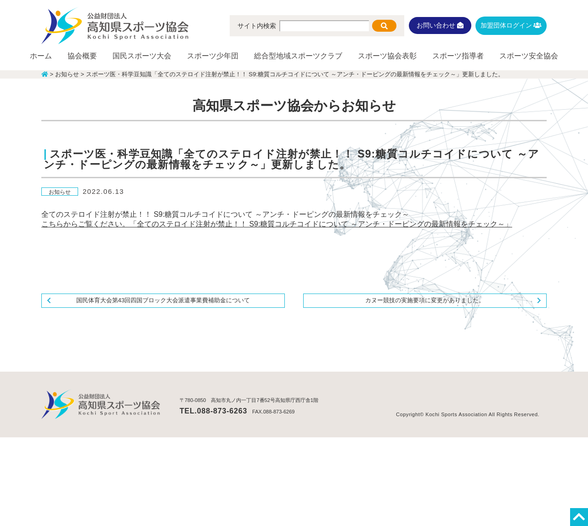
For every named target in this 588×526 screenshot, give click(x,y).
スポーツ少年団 (212, 56)
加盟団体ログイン (511, 25)
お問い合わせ (440, 25)
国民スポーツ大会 (142, 56)
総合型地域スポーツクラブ (298, 56)
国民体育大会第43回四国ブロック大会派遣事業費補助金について (163, 300)
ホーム (41, 56)
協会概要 (82, 56)
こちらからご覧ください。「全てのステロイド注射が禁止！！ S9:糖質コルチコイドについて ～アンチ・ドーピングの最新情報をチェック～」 (276, 224)
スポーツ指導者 (458, 56)
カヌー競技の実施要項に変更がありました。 (425, 300)
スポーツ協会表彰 (387, 56)
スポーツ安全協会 (528, 56)
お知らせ (60, 192)
